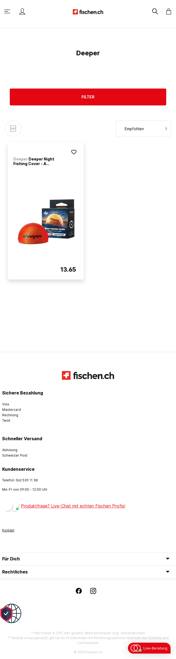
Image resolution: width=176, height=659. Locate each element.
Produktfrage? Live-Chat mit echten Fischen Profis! (73, 506)
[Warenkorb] (167, 11)
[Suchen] (155, 11)
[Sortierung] (143, 128)
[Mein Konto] (22, 11)
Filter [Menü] (88, 97)
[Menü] (8, 11)
